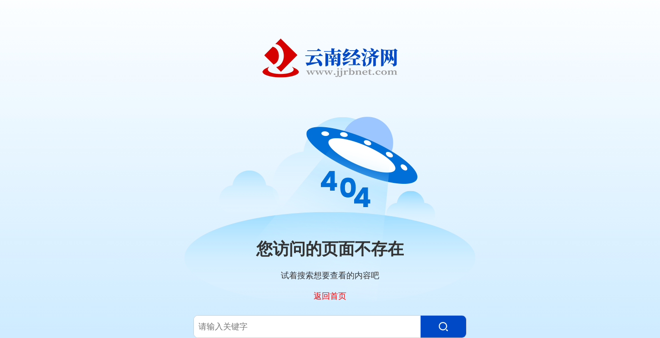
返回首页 (330, 295)
